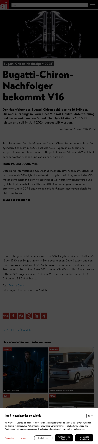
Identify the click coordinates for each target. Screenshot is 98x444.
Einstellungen (43, 437)
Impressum (21, 438)
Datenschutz (9, 438)
